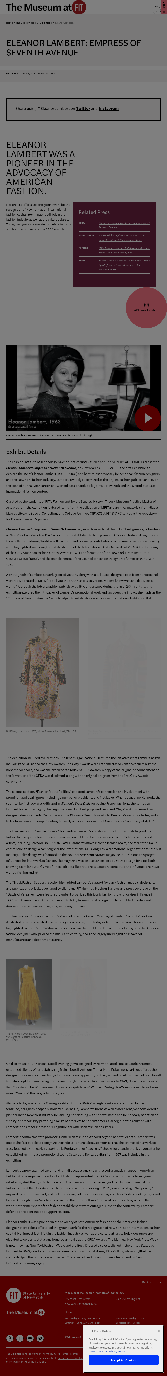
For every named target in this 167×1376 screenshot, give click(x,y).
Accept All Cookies (124, 1360)
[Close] (158, 1331)
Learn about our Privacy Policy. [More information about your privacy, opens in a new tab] (107, 1351)
